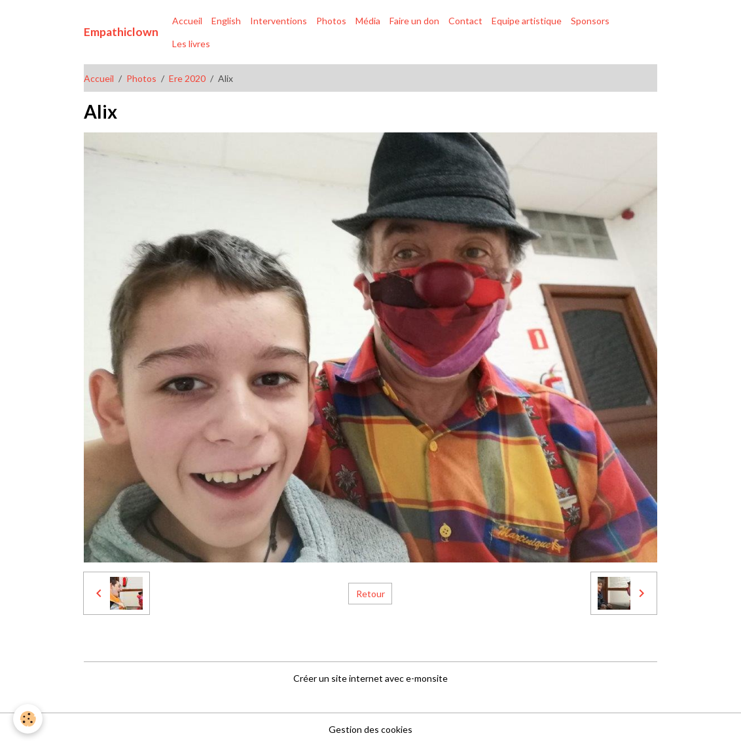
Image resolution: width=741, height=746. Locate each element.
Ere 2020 (187, 78)
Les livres (191, 43)
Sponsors (590, 20)
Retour (370, 593)
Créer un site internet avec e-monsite (370, 678)
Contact (465, 20)
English (226, 20)
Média (367, 20)
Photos (331, 20)
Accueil (187, 20)
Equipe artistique (527, 20)
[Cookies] (28, 719)
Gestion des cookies (370, 729)
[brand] (121, 32)
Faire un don (414, 20)
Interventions (278, 20)
